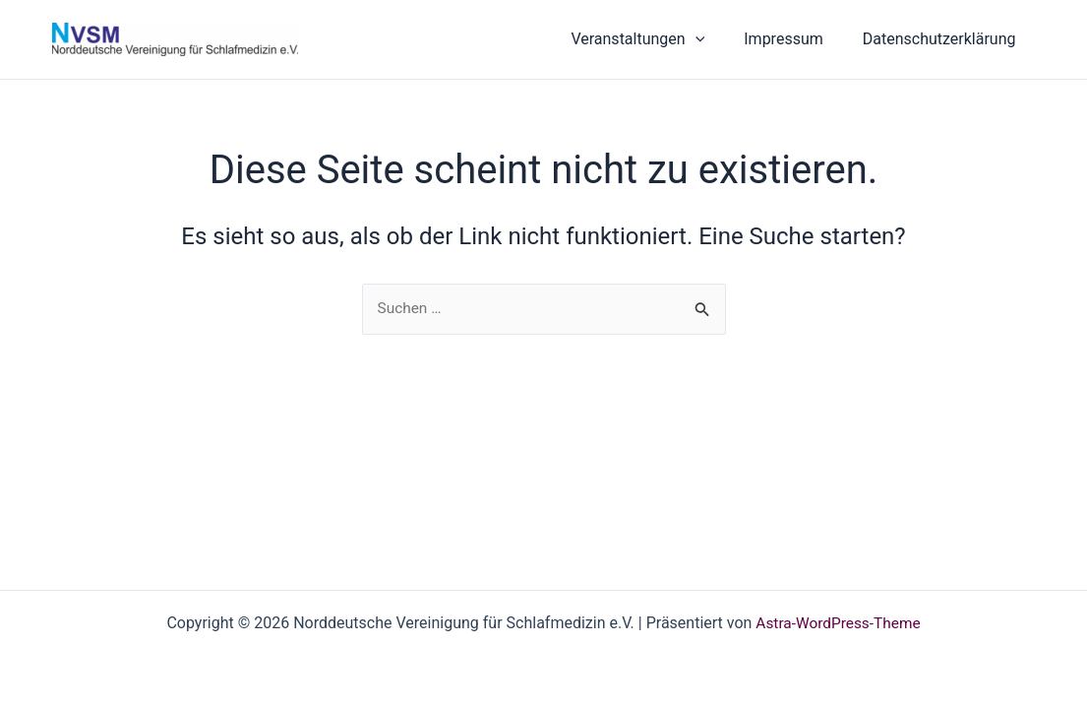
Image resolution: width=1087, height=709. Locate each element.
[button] (715, 39)
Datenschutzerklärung (943, 39)
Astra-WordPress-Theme (838, 622)
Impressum (795, 39)
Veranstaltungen (657, 39)
